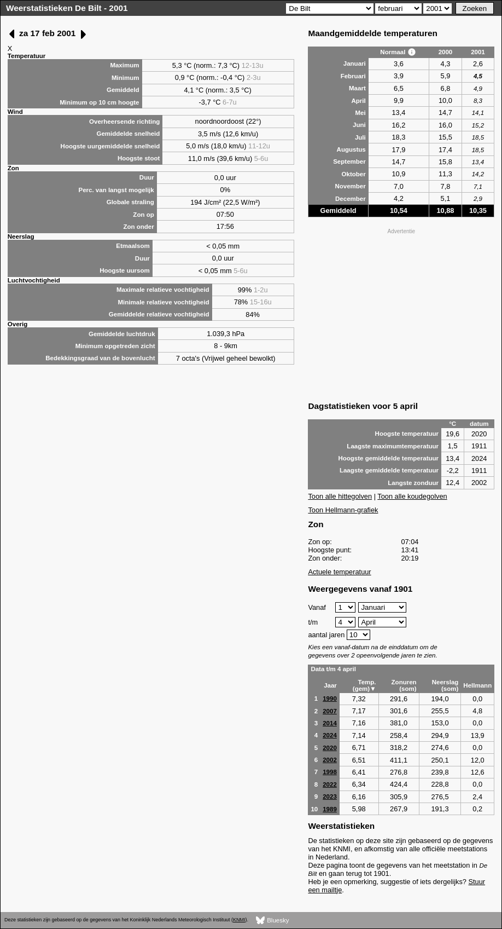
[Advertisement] (401, 313)
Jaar (330, 685)
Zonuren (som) (404, 685)
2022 (330, 784)
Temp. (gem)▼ (364, 685)
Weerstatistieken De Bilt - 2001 (67, 8)
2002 (330, 760)
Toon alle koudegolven (412, 496)
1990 (330, 698)
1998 (330, 772)
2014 (330, 723)
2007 (330, 711)
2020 (330, 748)
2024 (330, 735)
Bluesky (272, 920)
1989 (330, 809)
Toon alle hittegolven (340, 496)
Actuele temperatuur (339, 572)
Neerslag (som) (445, 685)
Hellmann (477, 685)
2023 (330, 796)
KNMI (239, 919)
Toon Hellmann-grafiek (343, 510)
